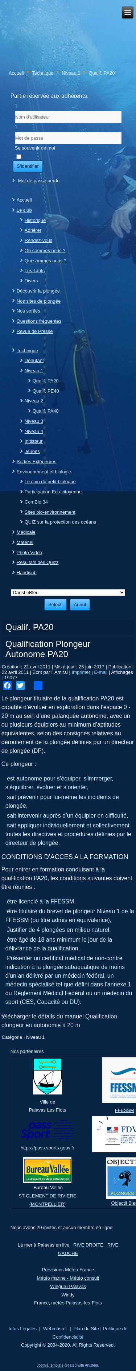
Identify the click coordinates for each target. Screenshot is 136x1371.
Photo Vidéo (29, 552)
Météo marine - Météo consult (68, 1278)
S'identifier (28, 166)
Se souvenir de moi (35, 148)
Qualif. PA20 (46, 381)
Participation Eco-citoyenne (53, 491)
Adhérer (33, 230)
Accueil (16, 72)
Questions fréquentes (39, 321)
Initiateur (34, 441)
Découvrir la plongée (38, 291)
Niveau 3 (34, 421)
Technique (42, 72)
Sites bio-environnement (50, 512)
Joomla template (50, 1365)
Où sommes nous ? (45, 250)
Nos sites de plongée (39, 301)
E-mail (101, 672)
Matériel (25, 542)
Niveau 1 (71, 72)
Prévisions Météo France (68, 1269)
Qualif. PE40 (46, 391)
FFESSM (124, 1110)
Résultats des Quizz (38, 562)
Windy (67, 1295)
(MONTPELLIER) (47, 1204)
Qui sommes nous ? (46, 260)
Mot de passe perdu (38, 180)
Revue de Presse (35, 331)
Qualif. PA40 (46, 411)
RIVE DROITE (87, 1245)
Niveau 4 (34, 431)
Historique (35, 220)
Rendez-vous (39, 240)
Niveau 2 (34, 401)
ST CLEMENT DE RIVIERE (47, 1196)
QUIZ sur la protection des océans (60, 522)
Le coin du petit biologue (50, 481)
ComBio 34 (36, 502)
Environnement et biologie (44, 471)
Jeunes (32, 451)
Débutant (34, 360)
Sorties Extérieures (37, 461)
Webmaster (55, 1328)
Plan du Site (86, 1328)
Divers (31, 280)
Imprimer (82, 672)
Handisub (27, 572)
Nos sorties (28, 311)
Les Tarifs (35, 270)
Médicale (26, 532)
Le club (24, 210)
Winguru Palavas (68, 1286)
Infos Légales (23, 1328)
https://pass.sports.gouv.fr (47, 1148)
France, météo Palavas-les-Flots (68, 1303)
